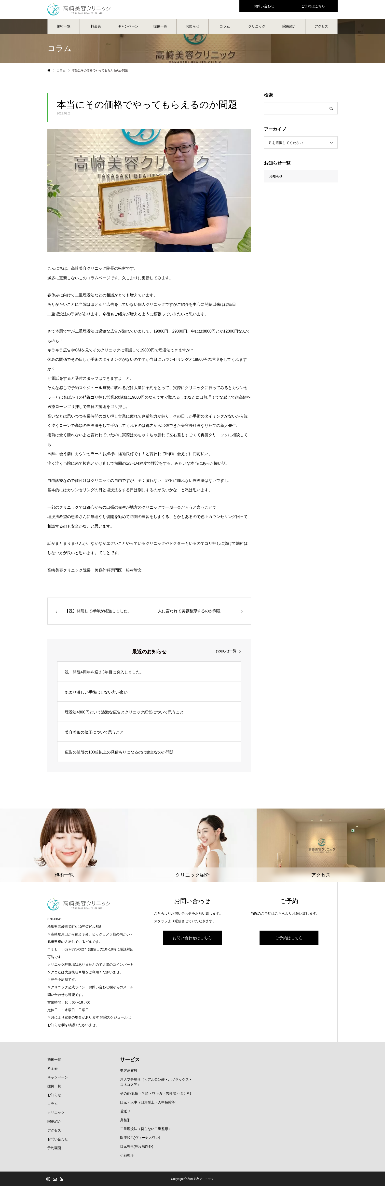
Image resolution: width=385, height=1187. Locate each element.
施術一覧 (63, 27)
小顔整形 (127, 1156)
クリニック (256, 27)
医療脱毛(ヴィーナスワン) (140, 1138)
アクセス (321, 27)
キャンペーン (128, 27)
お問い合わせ (57, 1140)
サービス (130, 1060)
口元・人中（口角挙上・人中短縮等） (149, 1103)
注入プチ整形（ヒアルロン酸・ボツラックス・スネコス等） (156, 1082)
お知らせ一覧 (226, 651)
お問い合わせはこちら (192, 938)
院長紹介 (289, 27)
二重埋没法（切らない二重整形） (146, 1129)
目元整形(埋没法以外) (136, 1147)
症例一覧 (160, 27)
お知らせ (192, 27)
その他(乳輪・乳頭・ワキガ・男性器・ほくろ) (155, 1094)
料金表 (96, 27)
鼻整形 (125, 1121)
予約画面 (54, 1149)
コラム (225, 27)
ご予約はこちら (289, 938)
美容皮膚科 (128, 1071)
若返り (125, 1112)
